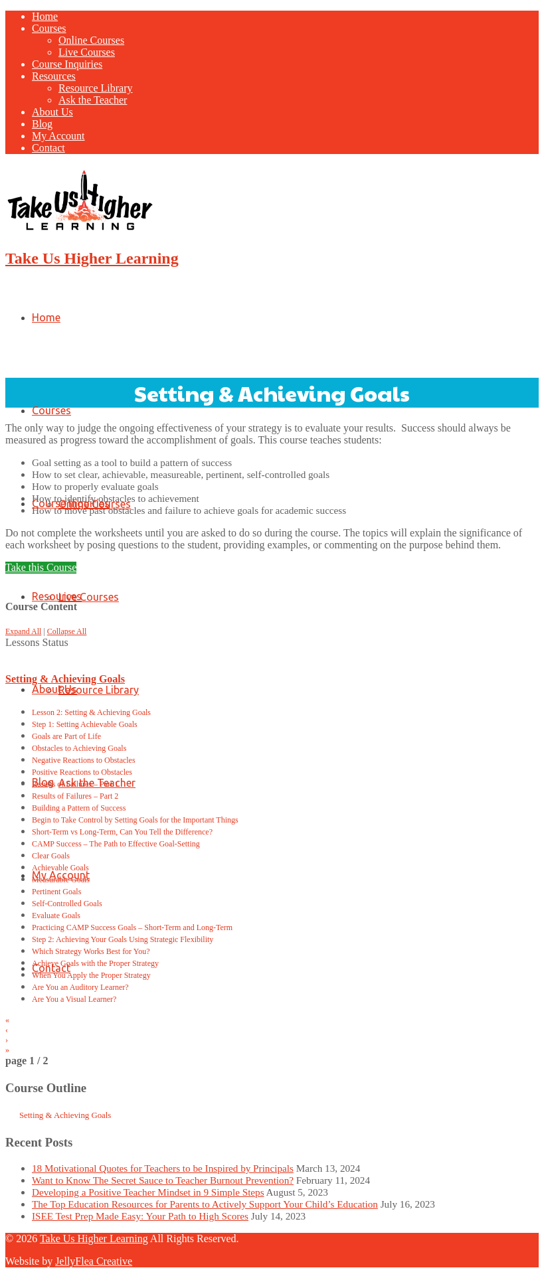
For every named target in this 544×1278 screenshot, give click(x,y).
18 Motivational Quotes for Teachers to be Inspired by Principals (163, 1168)
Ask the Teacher (92, 100)
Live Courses (86, 52)
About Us (52, 112)
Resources (54, 76)
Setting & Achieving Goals (65, 678)
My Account (58, 135)
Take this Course (40, 567)
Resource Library (95, 88)
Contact (48, 147)
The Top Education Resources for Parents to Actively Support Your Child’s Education (205, 1204)
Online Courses (91, 40)
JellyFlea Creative (93, 1261)
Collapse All (67, 631)
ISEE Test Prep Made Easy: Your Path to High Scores (140, 1216)
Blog (42, 123)
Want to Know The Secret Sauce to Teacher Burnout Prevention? (163, 1180)
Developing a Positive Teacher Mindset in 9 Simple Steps (148, 1192)
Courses (49, 28)
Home (45, 16)
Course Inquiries (67, 64)
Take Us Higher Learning (92, 258)
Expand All (23, 631)
